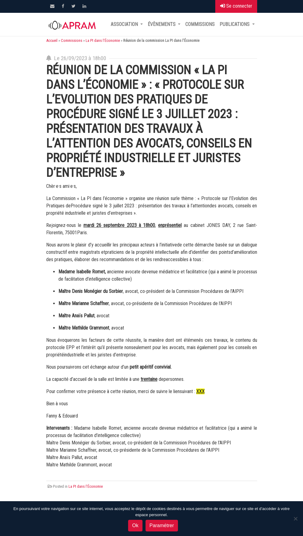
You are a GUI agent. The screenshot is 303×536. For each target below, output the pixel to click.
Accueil (51, 40)
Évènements (162, 24)
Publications (235, 24)
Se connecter (236, 6)
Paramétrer (162, 525)
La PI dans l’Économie (103, 40)
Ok (135, 525)
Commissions (200, 24)
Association (125, 24)
